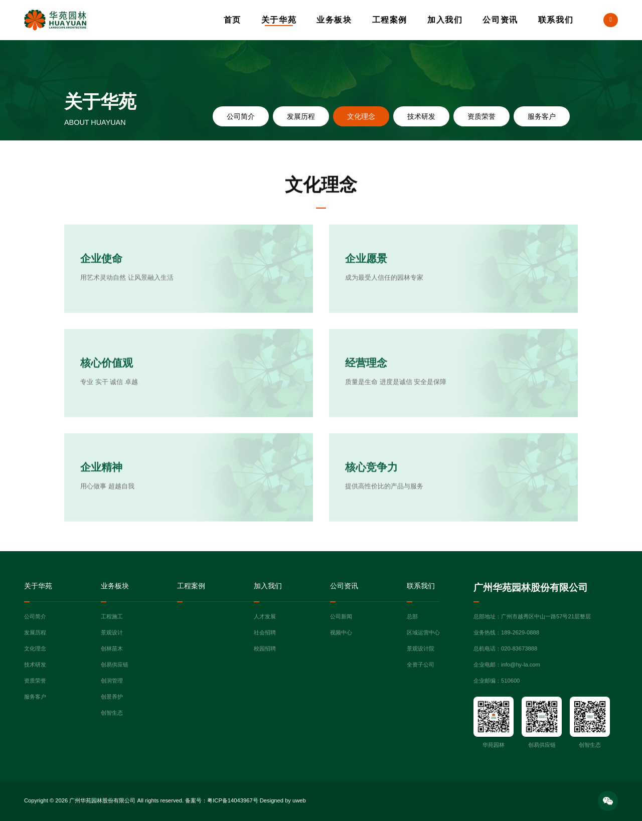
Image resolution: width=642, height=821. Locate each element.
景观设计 (112, 632)
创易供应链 (114, 665)
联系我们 (555, 20)
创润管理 (112, 681)
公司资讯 (500, 20)
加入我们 (444, 20)
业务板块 (334, 20)
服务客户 (542, 116)
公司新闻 (341, 616)
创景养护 (112, 697)
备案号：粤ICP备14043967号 (221, 800)
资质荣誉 (481, 116)
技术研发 (421, 116)
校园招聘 (265, 648)
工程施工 (112, 616)
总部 (412, 616)
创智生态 (112, 713)
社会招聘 (265, 632)
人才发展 (265, 616)
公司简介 (241, 116)
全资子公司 (420, 665)
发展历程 (301, 116)
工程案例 (389, 20)
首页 (232, 20)
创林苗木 (112, 648)
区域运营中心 (423, 632)
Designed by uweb (283, 800)
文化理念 (361, 116)
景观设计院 (420, 648)
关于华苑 (278, 20)
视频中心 (341, 632)
